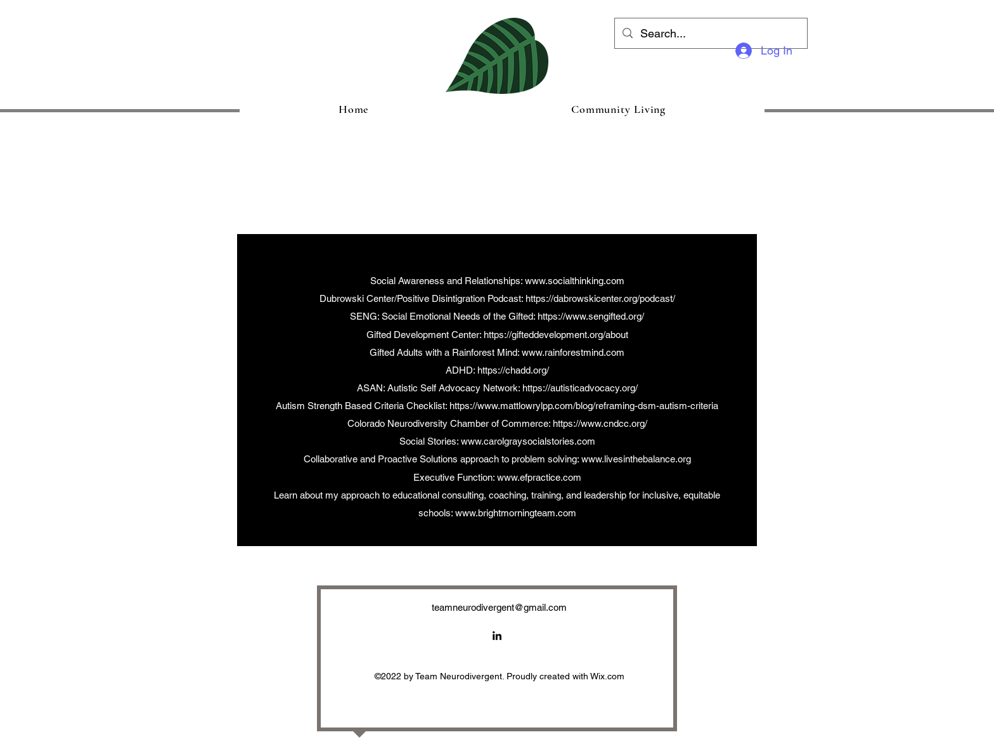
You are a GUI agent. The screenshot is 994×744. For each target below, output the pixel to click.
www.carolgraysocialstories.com (528, 441)
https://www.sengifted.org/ (591, 316)
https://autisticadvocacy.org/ (580, 387)
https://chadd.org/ (513, 370)
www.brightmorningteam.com (515, 512)
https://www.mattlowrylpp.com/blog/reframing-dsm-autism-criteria (583, 405)
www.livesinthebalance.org (636, 459)
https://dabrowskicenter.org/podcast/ (600, 298)
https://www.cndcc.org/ (600, 423)
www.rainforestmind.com (573, 352)
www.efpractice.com (539, 477)
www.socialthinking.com (574, 280)
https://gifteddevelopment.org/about (556, 334)
